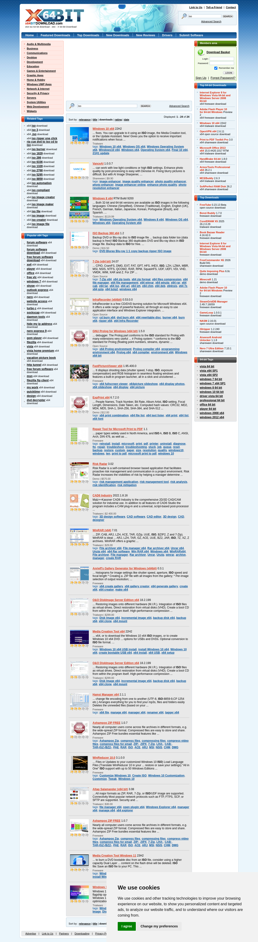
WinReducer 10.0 (104, 757)
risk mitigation (127, 485)
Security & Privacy (38, 93)
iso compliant (41, 190)
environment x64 (162, 352)
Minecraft (205, 279)
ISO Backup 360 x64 (106, 233)
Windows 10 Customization (166, 775)
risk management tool (154, 481)
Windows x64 (130, 150)
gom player (34, 338)
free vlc (32, 277)
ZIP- (136, 744)
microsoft (127, 443)
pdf (146, 443)
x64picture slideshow (143, 384)
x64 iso (114, 286)
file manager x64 (110, 807)
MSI (151, 747)
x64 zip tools (121, 279)
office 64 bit (207, 404)
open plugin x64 (134, 807)
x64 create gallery (111, 586)
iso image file (41, 224)
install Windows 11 (105, 876)
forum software (37, 242)
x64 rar (175, 282)
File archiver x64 (110, 548)
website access (37, 301)
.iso (34, 134)
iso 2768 (37, 170)
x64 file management (124, 282)
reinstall (104, 443)
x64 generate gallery (164, 586)
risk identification (104, 485)
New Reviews (145, 35)
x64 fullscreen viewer (113, 384)
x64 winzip (162, 282)
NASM (203, 320)
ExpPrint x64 (101, 397)
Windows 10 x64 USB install (118, 649)
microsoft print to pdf (142, 453)
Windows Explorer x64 (161, 807)
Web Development (38, 106)
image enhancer (110, 181)
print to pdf (119, 453)
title (95, 119)
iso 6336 (37, 162)
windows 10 (166, 453)
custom (120, 450)
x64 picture (137, 387)
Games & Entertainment (41, 70)
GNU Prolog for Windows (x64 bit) (115, 331)
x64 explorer (125, 810)
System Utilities (36, 102)
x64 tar (103, 286)
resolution (149, 450)
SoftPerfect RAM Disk (213, 186)
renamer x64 (155, 712)
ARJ (145, 747)
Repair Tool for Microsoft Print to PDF (118, 429)
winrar (170, 554)
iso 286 (36, 157)
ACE (137, 747)
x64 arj (125, 286)
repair (101, 447)
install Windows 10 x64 (153, 649)
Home (29, 35)
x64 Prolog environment (115, 349)
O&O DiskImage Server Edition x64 (116, 600)
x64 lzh (136, 286)
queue (167, 447)
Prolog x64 (124, 352)
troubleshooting (136, 447)
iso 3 (35, 130)
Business (32, 48)
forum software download (37, 251)
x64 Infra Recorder (126, 320)
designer (98, 520)
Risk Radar (100, 464)
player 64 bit (208, 409)
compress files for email (116, 744)
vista (30, 346)
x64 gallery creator (137, 586)
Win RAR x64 (140, 551)
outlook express (37, 290)
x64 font (98, 418)
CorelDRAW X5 (209, 221)
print (139, 443)
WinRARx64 (178, 551)
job (159, 447)
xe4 (29, 264)
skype (31, 285)
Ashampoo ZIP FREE (107, 723)
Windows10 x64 (109, 150)
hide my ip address (39, 324)
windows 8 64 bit (211, 387)
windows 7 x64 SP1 (213, 383)
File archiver (101, 554)
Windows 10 (126, 779)
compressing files (154, 740)
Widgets (32, 111)
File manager (119, 554)
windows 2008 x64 (212, 413)
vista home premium (40, 350)
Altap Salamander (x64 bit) (110, 789)
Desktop (32, 57)
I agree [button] (126, 926)
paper (130, 450)
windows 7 (34, 281)
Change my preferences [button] (159, 926)
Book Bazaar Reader (212, 232)
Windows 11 (101, 887)
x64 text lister (155, 415)
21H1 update (101, 153)
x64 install (140, 652)
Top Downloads (88, 35)
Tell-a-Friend (214, 7)
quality (162, 450)
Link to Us (196, 7)
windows (98, 453)
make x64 (121, 589)
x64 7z (183, 286)
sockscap (33, 312)
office (30, 273)
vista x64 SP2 (209, 375)
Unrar (151, 554)
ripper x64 (105, 320)
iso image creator (43, 197)
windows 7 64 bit (211, 379)
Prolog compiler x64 (146, 349)
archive (181, 554)
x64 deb (160, 286)
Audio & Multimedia (39, 44)
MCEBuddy (206, 178)
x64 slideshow (102, 387)
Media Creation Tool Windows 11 (114, 855)
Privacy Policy (103, 933)
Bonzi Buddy (207, 213)
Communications (37, 53)
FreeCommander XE (212, 260)
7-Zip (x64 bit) (102, 261)
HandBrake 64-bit (210, 158)
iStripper (205, 329)
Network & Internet (38, 88)
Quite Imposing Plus (212, 271)
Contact (231, 7)
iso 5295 (37, 174)
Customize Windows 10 (115, 775)
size (138, 450)
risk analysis (178, 481)
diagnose (179, 443)
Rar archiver (138, 554)
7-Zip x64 (105, 279)
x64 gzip (98, 289)
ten (108, 453)
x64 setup (167, 652)
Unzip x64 (99, 551)
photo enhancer (103, 184)
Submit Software (191, 35)
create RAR (113, 558)
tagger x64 (172, 712)
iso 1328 (37, 166)
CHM (167, 747)
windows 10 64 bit (212, 392)
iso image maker (43, 204)
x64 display (120, 387)
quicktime (33, 391)
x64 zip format (141, 279)
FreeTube (205, 204)
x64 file (104, 712)
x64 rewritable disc (148, 317)
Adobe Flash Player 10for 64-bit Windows (213, 110)
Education (33, 66)
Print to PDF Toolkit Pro (214, 139)
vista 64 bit (207, 366)
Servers (31, 97)
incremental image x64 (136, 618)
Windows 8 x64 (103, 198)
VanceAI (98, 163)
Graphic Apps (35, 75)
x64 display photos (172, 384)
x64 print (171, 415)
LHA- (159, 744)
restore (109, 450)
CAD (181, 516)
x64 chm (147, 286)
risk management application (118, 481)
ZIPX (143, 744)
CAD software (136, 516)
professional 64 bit (212, 400)
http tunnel (34, 364)
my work (32, 387)
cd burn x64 (107, 317)
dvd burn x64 (125, 317)
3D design (169, 516)
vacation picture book (41, 357)
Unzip (160, 554)
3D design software (112, 516)
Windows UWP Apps (39, 84)
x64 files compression (166, 279)
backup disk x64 (164, 618)
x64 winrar (147, 282)
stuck (152, 447)
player (31, 268)
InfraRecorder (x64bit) (107, 299)
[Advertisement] (95, 70)
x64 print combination (114, 415)
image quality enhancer (138, 181)
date (126, 119)
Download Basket (218, 52)
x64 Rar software (118, 551)
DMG (175, 747)
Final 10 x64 (180, 150)
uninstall (166, 443)
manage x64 (118, 712)
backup (97, 450)
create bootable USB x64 (115, 652)
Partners (64, 933)
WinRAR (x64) (102, 530)
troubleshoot (115, 447)
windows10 (176, 450)
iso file (36, 211)
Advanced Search (211, 21)
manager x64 (136, 712)
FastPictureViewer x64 (107, 366)
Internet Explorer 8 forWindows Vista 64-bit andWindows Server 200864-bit (215, 96)
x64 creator (106, 589)
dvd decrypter (36, 400)
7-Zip (151, 744)
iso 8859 (37, 179)
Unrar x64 (177, 548)
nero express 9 (37, 331)
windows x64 (128, 289)
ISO (130, 747)
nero (30, 297)
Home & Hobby (36, 79)
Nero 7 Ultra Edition (212, 348)
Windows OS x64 (134, 146)
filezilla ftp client (38, 380)
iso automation (42, 183)
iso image (38, 215)
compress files (130, 740)
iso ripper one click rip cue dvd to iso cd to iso (42, 142)
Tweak (112, 779)
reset (176, 447)
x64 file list (137, 415)
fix (94, 447)
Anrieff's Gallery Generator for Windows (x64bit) (125, 568)
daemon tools (36, 316)
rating (118, 119)
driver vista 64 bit (211, 396)
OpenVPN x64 (208, 131)
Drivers (167, 35)
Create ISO (139, 775)
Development (35, 61)
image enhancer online (130, 184)
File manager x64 (134, 548)
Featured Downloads (55, 35)
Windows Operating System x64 (120, 219)
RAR (123, 747)
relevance (85, 119)
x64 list (183, 415)
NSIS (159, 747)
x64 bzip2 (111, 289)
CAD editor (154, 516)
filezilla (31, 342)
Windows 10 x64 (103, 128)
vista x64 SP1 (209, 370)
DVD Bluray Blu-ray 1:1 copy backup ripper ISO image (135, 251)
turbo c (31, 308)
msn (30, 376)
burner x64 (170, 317)
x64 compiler (140, 352)
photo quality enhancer (170, 181)
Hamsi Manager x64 (106, 694)
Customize (100, 779)
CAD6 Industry (102, 495)
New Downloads (117, 35)
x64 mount (120, 621)
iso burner (38, 149)
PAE (116, 747)
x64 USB (154, 652)
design (31, 396)
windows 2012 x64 (212, 417)
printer (154, 443)
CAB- (168, 744)
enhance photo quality (162, 184)
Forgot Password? (223, 78)
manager (98, 558)
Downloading (81, 933)
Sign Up (200, 78)
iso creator (39, 219)
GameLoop (206, 312)
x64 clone (105, 621)
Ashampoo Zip (109, 740)
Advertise (30, 933)
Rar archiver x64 (158, 548)
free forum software (40, 369)
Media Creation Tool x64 (109, 631)
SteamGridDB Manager (213, 301)
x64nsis (172, 286)
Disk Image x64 (109, 618)
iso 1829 (37, 153)
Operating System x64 (155, 150)
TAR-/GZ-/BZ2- (102, 747)
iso (34, 125)
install (116, 443)
